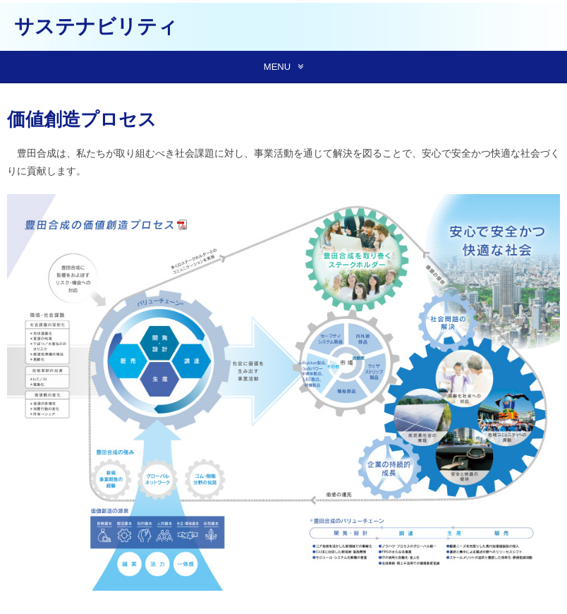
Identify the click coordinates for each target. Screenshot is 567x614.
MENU (277, 66)
